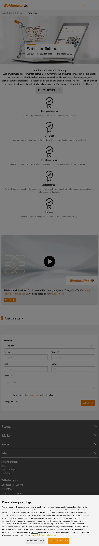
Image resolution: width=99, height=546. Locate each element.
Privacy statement (48, 537)
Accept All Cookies (58, 543)
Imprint (34, 537)
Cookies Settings (35, 543)
